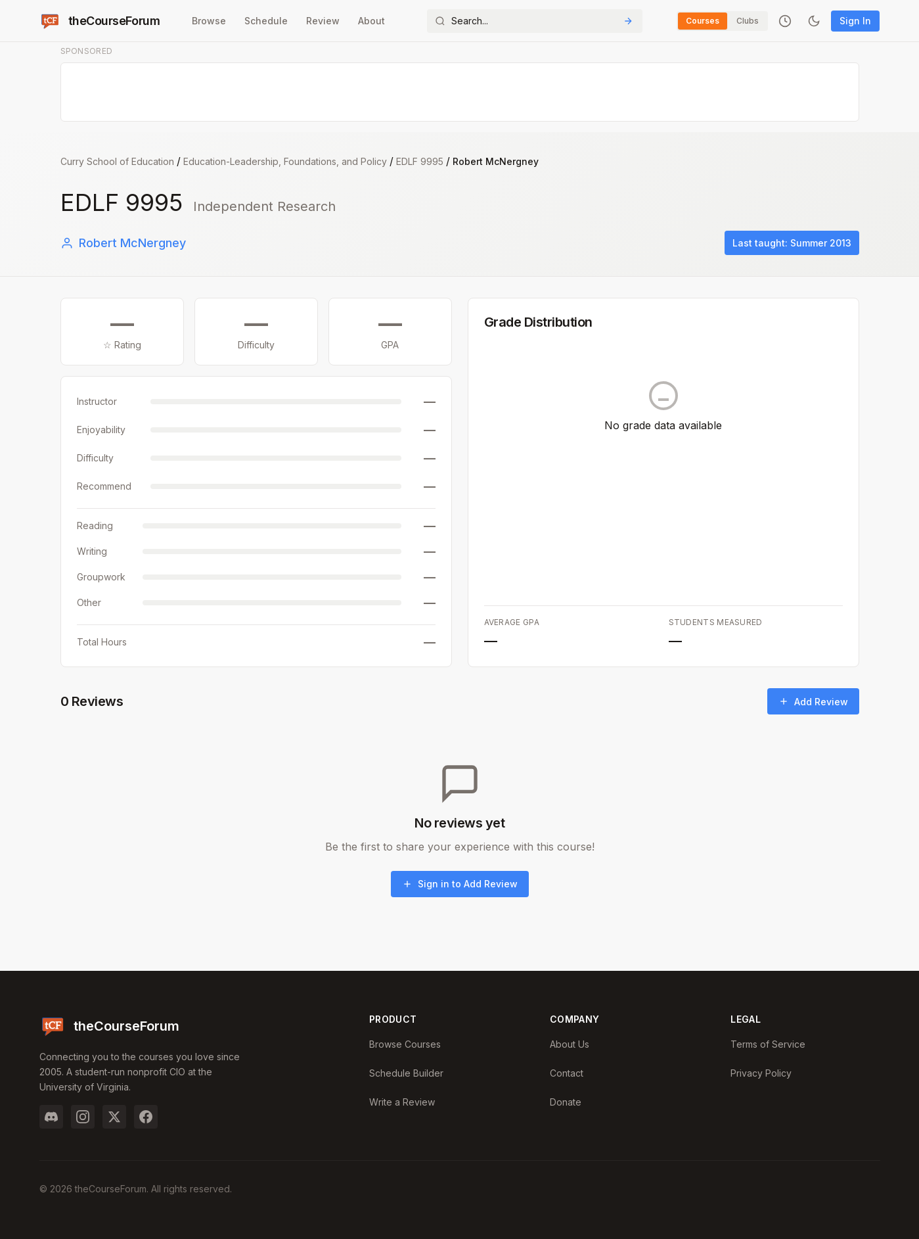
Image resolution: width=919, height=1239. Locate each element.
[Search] (534, 21)
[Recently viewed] (785, 21)
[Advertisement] (460, 92)
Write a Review (402, 1102)
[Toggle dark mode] (814, 21)
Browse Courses (405, 1044)
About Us (569, 1044)
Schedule (266, 20)
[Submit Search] (628, 21)
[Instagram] (83, 1117)
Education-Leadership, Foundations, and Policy (285, 161)
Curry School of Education (117, 161)
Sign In (855, 20)
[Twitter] (114, 1117)
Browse (209, 20)
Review (323, 20)
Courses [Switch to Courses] (702, 21)
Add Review (813, 701)
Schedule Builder (406, 1073)
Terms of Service (767, 1044)
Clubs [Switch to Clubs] (747, 21)
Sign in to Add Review (460, 883)
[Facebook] (146, 1117)
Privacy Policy (761, 1073)
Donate (565, 1102)
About (371, 20)
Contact (566, 1073)
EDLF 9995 (419, 161)
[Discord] (51, 1117)
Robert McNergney (123, 243)
